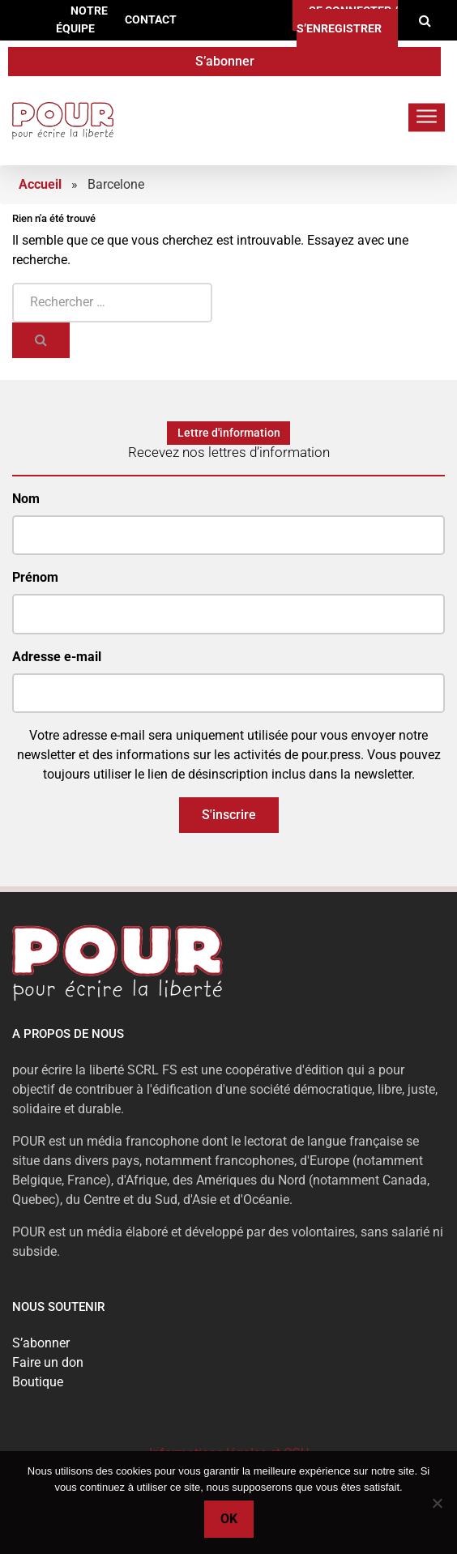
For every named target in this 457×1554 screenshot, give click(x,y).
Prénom (35, 577)
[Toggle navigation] (426, 117)
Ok (228, 1518)
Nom (26, 498)
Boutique (37, 1382)
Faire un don (47, 1362)
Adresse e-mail (56, 656)
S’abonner (224, 61)
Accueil (40, 184)
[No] (437, 1503)
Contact (151, 20)
